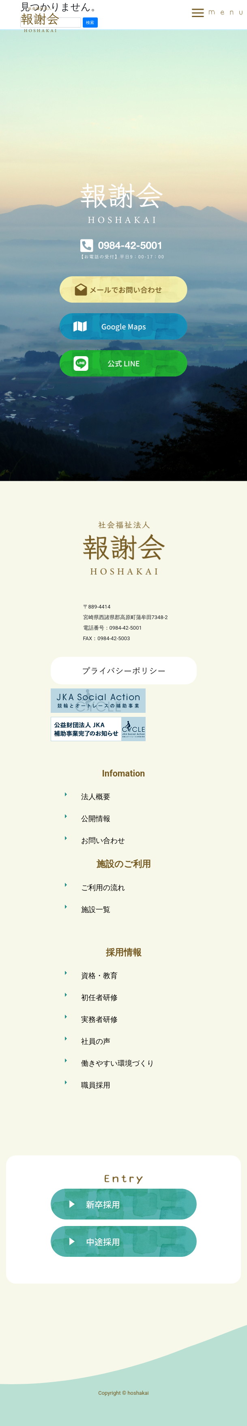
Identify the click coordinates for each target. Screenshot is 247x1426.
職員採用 (95, 1085)
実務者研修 (99, 1019)
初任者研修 (99, 997)
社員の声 (95, 1041)
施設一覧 (95, 909)
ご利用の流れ (103, 887)
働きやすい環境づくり (117, 1063)
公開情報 (95, 818)
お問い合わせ (103, 840)
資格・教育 (99, 975)
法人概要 (95, 796)
